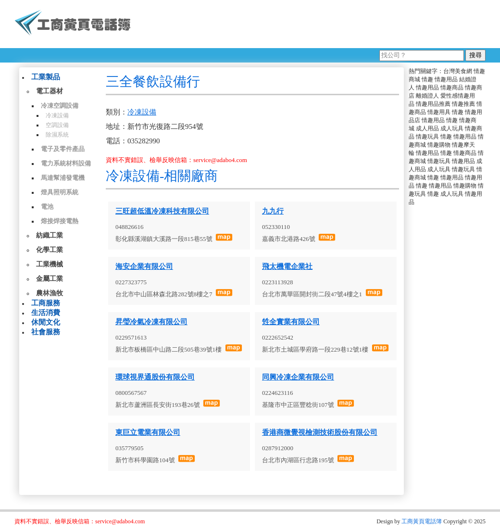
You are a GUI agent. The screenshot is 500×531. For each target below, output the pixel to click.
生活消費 (45, 312)
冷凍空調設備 (59, 105)
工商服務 (45, 303)
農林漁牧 (49, 293)
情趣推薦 (463, 104)
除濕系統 (57, 134)
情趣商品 (451, 87)
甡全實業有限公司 (291, 322)
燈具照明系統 (59, 192)
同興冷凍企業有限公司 (298, 377)
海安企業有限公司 (144, 266)
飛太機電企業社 (287, 266)
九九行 (273, 211)
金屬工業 (49, 278)
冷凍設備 (57, 115)
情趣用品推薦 (433, 104)
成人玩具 (451, 128)
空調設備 (57, 125)
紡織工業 (49, 235)
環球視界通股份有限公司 (155, 377)
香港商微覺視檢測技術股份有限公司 (319, 432)
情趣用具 (438, 112)
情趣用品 (446, 79)
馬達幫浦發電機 (63, 177)
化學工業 (49, 249)
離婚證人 (427, 95)
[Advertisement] (312, 24)
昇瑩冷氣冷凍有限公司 (151, 322)
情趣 (427, 79)
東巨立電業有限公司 (147, 432)
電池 (47, 206)
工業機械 (49, 264)
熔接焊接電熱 (59, 221)
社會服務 (45, 332)
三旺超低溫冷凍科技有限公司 (162, 211)
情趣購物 (438, 144)
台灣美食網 (457, 71)
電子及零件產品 (63, 148)
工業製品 (45, 77)
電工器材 (49, 91)
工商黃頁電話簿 (421, 521)
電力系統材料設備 (66, 163)
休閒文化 (45, 322)
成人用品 (427, 128)
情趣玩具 (427, 136)
